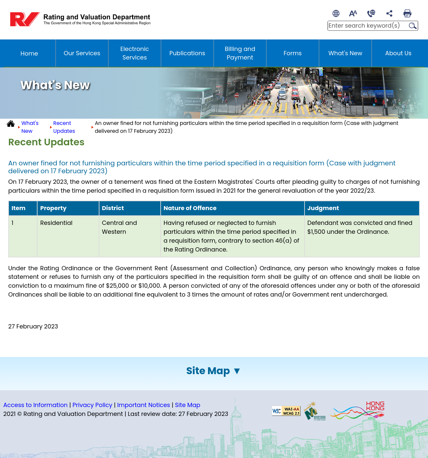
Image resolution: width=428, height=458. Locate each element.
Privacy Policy (92, 405)
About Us (398, 53)
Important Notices (143, 405)
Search (410, 26)
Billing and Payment (240, 53)
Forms (293, 53)
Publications (187, 53)
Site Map (208, 371)
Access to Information (35, 405)
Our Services (82, 53)
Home (29, 53)
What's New (345, 53)
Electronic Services (134, 53)
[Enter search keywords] (366, 25)
